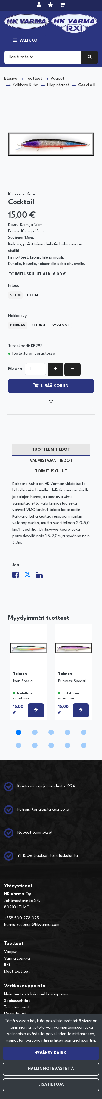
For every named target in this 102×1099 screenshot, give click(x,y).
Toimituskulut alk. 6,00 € (37, 274)
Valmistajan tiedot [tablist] (51, 461)
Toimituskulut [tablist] (51, 471)
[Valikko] (25, 41)
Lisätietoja (51, 1085)
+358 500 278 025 (21, 918)
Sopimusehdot (17, 1001)
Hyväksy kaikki (51, 1053)
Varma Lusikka (17, 959)
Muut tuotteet (17, 972)
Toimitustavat (16, 1007)
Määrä (15, 369)
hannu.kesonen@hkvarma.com (31, 925)
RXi (7, 965)
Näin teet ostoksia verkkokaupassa (36, 994)
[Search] (43, 57)
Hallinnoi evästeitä (51, 1069)
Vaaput (11, 952)
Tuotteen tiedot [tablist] (51, 450)
